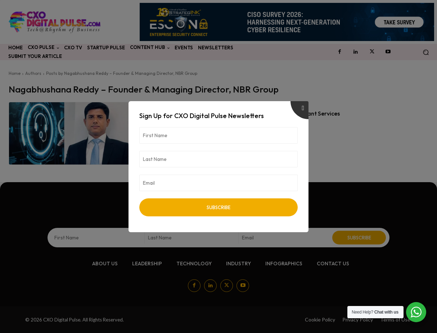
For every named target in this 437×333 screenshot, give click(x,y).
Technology (161, 104)
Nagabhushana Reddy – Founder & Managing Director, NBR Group (217, 124)
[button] (425, 52)
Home (15, 73)
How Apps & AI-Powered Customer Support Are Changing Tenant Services (242, 113)
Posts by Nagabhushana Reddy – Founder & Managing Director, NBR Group (121, 73)
